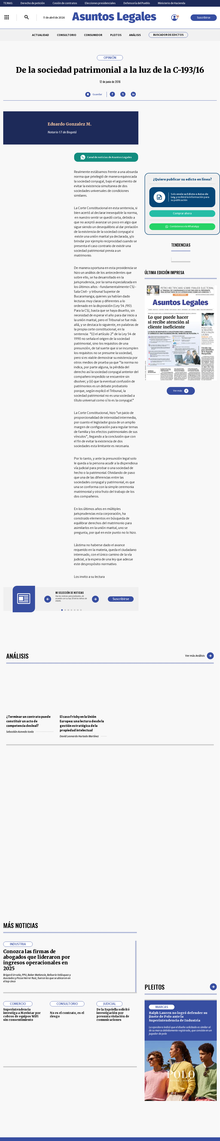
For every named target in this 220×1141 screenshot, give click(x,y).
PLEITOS (115, 35)
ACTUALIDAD (40, 35)
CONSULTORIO (66, 35)
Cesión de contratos (65, 3)
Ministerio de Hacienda (171, 3)
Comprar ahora (182, 213)
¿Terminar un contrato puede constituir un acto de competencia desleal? (28, 721)
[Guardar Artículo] (93, 94)
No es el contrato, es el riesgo (67, 1014)
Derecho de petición (33, 3)
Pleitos (155, 986)
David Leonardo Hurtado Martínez (83, 736)
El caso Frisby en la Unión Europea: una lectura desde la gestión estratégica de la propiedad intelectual (82, 723)
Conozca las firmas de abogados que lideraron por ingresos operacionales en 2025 (36, 960)
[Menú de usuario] (174, 18)
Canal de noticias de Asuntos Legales (106, 157)
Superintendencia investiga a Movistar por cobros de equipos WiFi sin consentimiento (22, 1014)
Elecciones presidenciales (100, 3)
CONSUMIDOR (93, 35)
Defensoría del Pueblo (137, 3)
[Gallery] (71, 596)
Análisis (17, 655)
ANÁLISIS (135, 35)
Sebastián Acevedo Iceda (29, 731)
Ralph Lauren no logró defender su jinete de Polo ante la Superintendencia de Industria (178, 1016)
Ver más (180, 391)
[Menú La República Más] (6, 17)
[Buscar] (26, 17)
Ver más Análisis (199, 655)
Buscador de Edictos (168, 34)
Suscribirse (203, 17)
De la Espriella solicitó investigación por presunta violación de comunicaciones (113, 1014)
